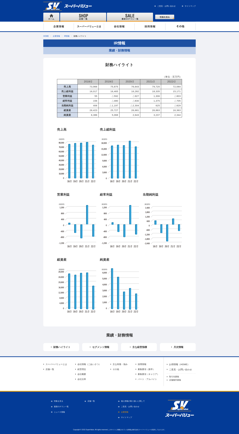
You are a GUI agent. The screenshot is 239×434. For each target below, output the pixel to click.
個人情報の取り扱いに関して (133, 401)
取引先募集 (174, 377)
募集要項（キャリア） (148, 374)
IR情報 (67, 36)
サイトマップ (190, 6)
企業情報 (56, 36)
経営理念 (81, 369)
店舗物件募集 (175, 380)
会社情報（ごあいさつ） (89, 364)
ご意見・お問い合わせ (166, 6)
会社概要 (81, 374)
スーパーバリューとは (56, 364)
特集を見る (58, 401)
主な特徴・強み (120, 364)
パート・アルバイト (147, 379)
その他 (116, 369)
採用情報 (142, 364)
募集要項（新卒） (146, 369)
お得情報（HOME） (179, 364)
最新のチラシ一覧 (61, 407)
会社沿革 (81, 379)
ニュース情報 (59, 412)
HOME (46, 36)
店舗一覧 (50, 369)
